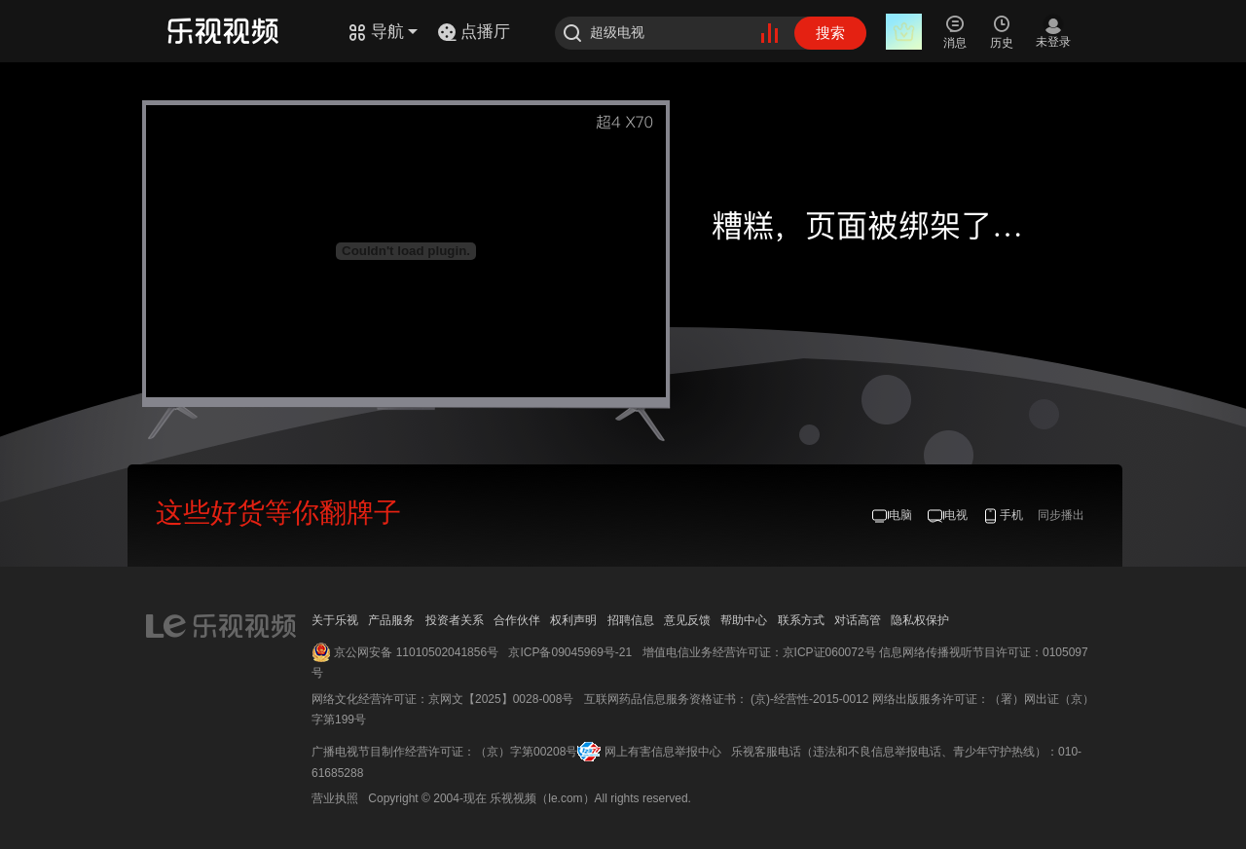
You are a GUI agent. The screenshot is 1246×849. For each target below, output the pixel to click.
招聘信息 (630, 620)
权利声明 (573, 620)
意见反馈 (687, 620)
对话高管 (857, 620)
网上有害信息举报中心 (663, 751)
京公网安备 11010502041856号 (416, 652)
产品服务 (391, 620)
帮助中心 (743, 620)
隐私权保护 (920, 620)
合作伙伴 (517, 620)
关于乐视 (335, 620)
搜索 (830, 32)
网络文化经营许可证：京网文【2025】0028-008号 (442, 699)
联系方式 (801, 620)
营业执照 (335, 798)
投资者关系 (454, 620)
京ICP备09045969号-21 (570, 652)
